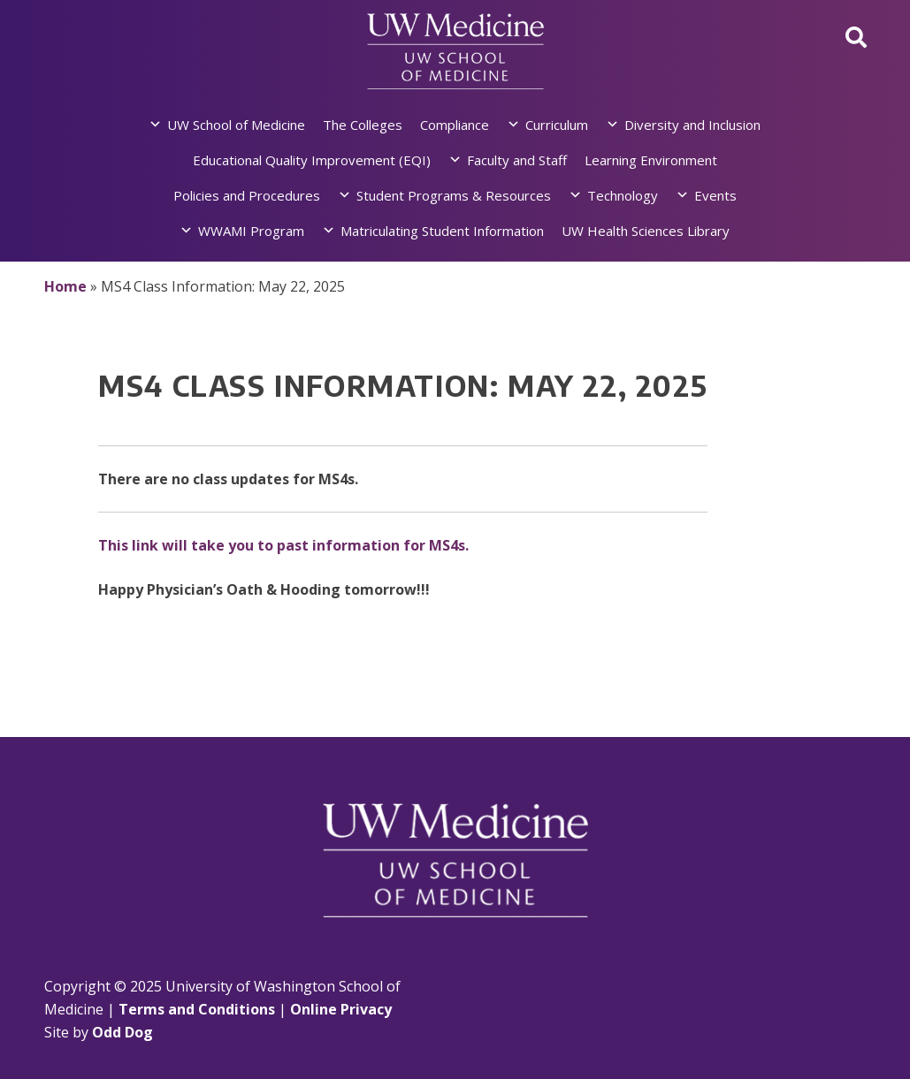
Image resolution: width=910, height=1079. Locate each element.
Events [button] (715, 195)
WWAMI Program (251, 230)
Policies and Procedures (246, 195)
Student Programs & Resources (453, 195)
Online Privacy (341, 1009)
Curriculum (556, 124)
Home (65, 286)
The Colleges (362, 124)
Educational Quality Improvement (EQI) (312, 160)
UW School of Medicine (236, 124)
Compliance (454, 124)
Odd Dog (122, 1032)
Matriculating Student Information (442, 230)
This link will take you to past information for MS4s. (283, 545)
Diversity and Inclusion (692, 124)
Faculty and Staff (517, 160)
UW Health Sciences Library (646, 230)
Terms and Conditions (197, 1009)
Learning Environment (651, 160)
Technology (622, 195)
